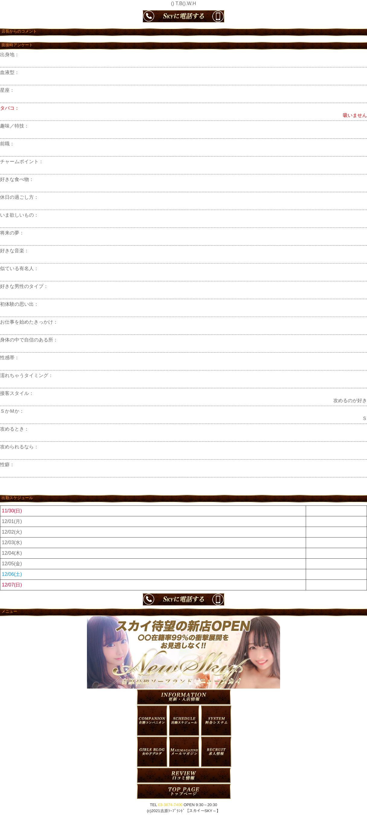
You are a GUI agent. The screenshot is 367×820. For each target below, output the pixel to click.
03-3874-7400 (170, 804)
